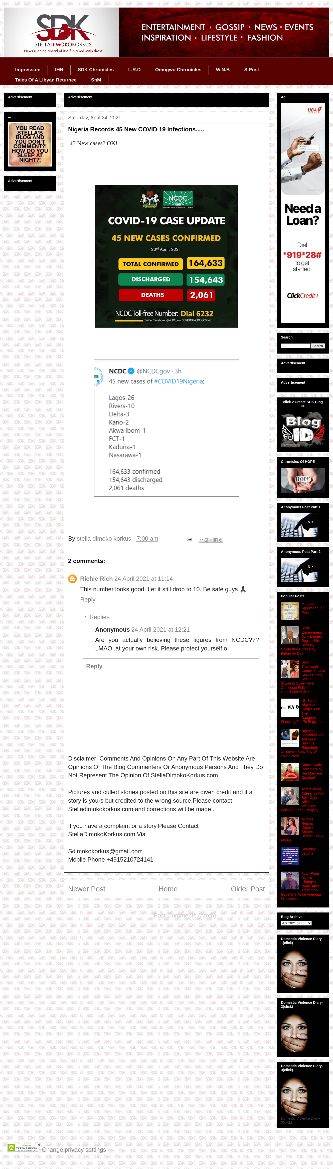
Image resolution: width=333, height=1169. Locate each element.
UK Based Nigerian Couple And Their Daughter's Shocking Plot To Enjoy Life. (302, 711)
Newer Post (86, 889)
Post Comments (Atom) (185, 915)
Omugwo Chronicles (178, 69)
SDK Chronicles (96, 69)
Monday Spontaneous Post (312, 608)
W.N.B (223, 69)
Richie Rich (96, 578)
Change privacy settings (74, 1149)
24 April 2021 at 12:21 (160, 629)
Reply (87, 599)
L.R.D (134, 69)
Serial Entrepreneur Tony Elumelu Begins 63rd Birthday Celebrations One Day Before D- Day (302, 640)
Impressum (28, 69)
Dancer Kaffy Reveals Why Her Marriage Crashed (312, 771)
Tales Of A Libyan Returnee (46, 79)
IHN (59, 69)
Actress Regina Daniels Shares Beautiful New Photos (302, 829)
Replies (99, 617)
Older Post (248, 889)
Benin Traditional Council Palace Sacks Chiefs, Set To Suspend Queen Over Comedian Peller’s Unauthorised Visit (303, 677)
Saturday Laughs (309, 851)
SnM (96, 79)
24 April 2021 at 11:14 (143, 578)
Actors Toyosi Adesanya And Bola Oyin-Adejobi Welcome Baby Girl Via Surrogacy (302, 799)
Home (168, 889)
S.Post (251, 69)
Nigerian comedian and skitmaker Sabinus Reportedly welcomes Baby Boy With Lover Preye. (302, 743)
